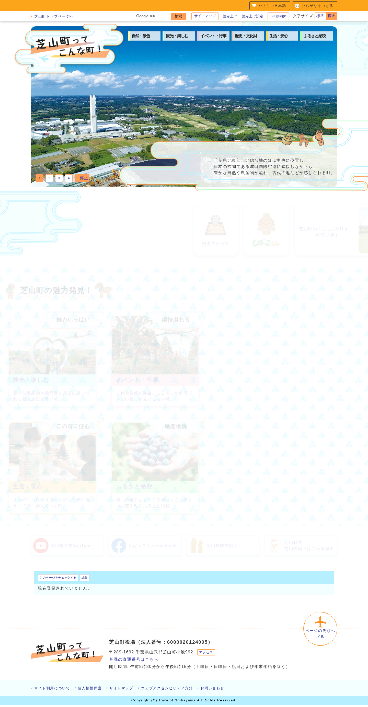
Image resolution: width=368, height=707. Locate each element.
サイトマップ (205, 16)
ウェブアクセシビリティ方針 (167, 690)
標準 (320, 16)
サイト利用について (52, 690)
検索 (178, 16)
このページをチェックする (58, 577)
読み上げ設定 (252, 16)
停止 (84, 178)
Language (278, 16)
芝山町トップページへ (54, 16)
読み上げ (230, 16)
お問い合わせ (212, 690)
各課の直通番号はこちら (134, 661)
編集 (85, 577)
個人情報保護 (90, 690)
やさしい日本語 (272, 6)
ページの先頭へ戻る (319, 635)
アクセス (206, 654)
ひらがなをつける (318, 6)
